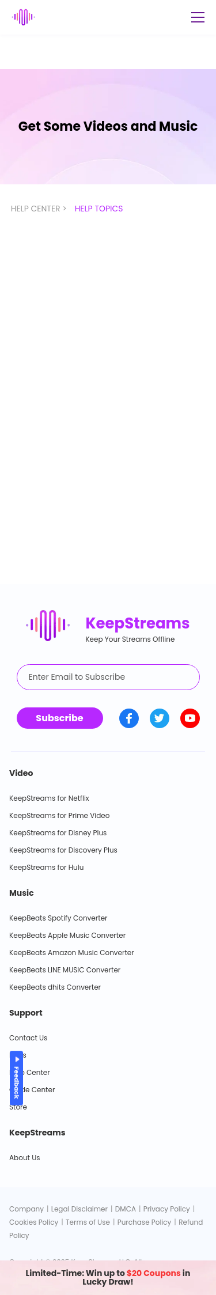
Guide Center (32, 1090)
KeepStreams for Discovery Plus (63, 850)
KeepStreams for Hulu (46, 867)
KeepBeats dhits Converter (55, 987)
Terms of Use (88, 1222)
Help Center (29, 1072)
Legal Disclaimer (79, 1209)
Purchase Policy (145, 1222)
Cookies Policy (33, 1222)
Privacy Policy (166, 1209)
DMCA (125, 1209)
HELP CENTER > (40, 208)
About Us (24, 1158)
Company (26, 1209)
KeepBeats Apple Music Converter (67, 935)
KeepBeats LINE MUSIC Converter (64, 970)
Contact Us (28, 1038)
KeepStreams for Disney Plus (58, 833)
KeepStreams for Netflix (49, 798)
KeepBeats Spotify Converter (58, 918)
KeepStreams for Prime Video (59, 815)
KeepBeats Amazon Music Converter (71, 952)
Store (18, 1107)
